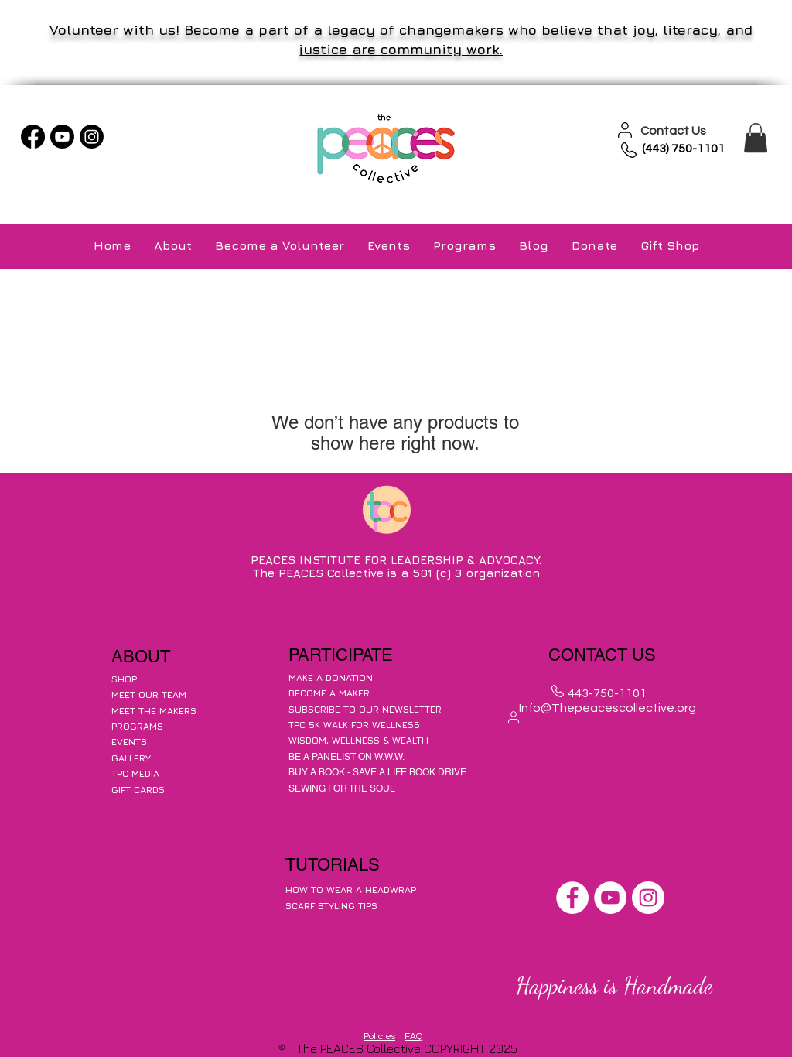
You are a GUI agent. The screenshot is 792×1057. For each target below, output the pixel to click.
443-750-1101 (607, 693)
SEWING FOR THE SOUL (341, 788)
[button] (755, 137)
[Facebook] (33, 137)
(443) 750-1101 (683, 148)
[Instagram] (92, 137)
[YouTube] (610, 897)
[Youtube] (62, 137)
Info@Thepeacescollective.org (607, 708)
